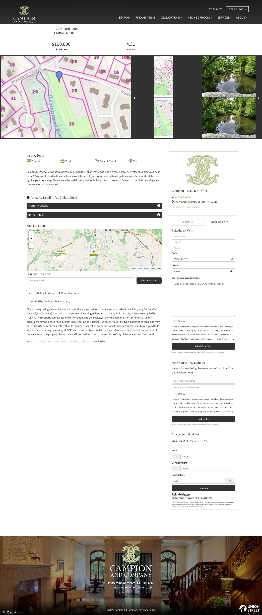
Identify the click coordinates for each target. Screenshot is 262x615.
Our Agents (193, 207)
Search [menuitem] (124, 17)
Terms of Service (216, 352)
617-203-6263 (214, 9)
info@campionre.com (121, 583)
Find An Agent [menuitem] (145, 17)
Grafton (74, 341)
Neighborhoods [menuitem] (199, 17)
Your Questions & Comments (186, 277)
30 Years (189, 441)
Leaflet (133, 268)
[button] (135, 96)
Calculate (203, 488)
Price (174, 450)
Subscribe (204, 419)
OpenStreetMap (145, 268)
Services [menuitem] (224, 17)
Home (30, 341)
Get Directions (149, 280)
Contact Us (178, 207)
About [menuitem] (241, 17)
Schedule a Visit (219, 221)
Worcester (61, 341)
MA (50, 341)
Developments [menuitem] (171, 17)
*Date (174, 252)
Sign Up (233, 9)
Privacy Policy (227, 339)
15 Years (203, 441)
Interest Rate (178, 474)
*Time (175, 265)
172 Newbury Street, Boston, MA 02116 (131, 587)
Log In (242, 9)
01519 (85, 341)
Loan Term (177, 440)
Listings (40, 341)
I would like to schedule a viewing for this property (203, 299)
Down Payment (179, 462)
